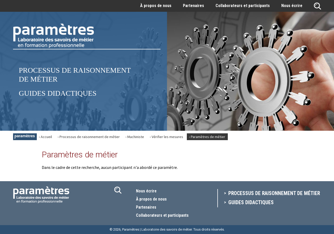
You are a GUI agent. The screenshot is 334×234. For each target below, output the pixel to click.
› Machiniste (135, 136)
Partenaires (193, 5)
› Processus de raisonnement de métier (89, 136)
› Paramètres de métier (207, 136)
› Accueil (45, 136)
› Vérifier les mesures (166, 136)
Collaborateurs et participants (243, 5)
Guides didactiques (58, 93)
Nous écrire (291, 5)
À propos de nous (155, 5)
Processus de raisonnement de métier (274, 193)
